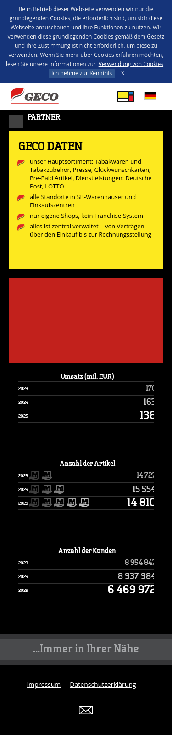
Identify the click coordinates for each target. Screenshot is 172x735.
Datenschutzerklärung (103, 684)
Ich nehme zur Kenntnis (81, 73)
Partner (44, 118)
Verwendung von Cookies (131, 64)
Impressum (44, 684)
